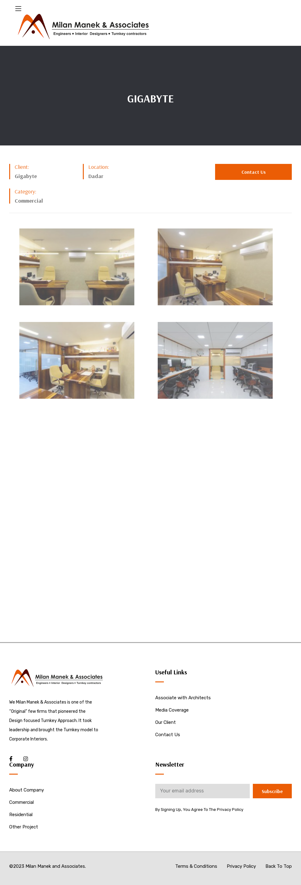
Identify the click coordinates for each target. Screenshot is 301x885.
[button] (253, 172)
